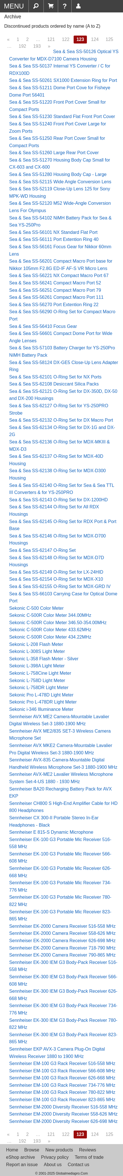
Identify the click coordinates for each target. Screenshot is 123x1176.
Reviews (87, 1149)
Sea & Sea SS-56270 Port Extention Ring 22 (54, 304)
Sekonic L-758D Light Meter (37, 680)
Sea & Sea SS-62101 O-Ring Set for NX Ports (55, 376)
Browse (31, 1149)
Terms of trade (89, 1157)
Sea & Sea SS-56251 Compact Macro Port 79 (55, 290)
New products (59, 1149)
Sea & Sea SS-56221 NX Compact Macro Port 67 (59, 275)
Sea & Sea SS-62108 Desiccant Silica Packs (54, 384)
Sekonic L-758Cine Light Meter (40, 673)
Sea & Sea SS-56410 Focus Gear (43, 326)
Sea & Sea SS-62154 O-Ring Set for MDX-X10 (56, 579)
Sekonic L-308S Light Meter (37, 651)
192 (22, 46)
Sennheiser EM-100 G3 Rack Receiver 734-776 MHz (62, 1085)
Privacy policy (55, 1157)
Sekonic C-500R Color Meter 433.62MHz (50, 629)
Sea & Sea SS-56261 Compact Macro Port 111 (56, 297)
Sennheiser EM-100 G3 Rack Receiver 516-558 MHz (62, 1063)
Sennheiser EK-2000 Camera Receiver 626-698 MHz (62, 940)
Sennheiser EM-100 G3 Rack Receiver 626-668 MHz (62, 1077)
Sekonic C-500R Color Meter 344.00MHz (50, 615)
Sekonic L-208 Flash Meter (36, 644)
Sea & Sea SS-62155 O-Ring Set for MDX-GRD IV (60, 586)
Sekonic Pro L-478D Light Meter (41, 694)
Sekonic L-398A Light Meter (37, 665)
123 (80, 39)
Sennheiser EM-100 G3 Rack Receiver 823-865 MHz (62, 1099)
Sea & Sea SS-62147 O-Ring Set (42, 550)
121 (51, 39)
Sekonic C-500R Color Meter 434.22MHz (50, 637)
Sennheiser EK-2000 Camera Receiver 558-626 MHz (62, 933)
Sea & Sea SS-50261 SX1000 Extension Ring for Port (63, 80)
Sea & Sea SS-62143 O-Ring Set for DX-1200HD (58, 499)
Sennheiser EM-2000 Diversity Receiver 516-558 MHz (63, 1107)
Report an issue (22, 1164)
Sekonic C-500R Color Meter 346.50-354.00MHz (58, 622)
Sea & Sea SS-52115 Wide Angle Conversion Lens (60, 181)
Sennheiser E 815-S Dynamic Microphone (51, 832)
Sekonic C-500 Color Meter (36, 608)
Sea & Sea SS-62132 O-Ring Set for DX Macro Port (61, 420)
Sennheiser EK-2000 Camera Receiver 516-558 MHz (62, 926)
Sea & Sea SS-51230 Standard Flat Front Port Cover (62, 116)
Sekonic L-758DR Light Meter (39, 687)
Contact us (78, 1164)
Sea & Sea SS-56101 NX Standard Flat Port (53, 232)
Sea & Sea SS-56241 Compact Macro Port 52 (55, 282)
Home (12, 1149)
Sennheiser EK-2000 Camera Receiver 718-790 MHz (62, 948)
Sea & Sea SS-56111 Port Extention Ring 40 (54, 239)
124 (95, 39)
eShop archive (20, 1157)
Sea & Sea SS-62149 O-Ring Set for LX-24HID (56, 572)
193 (37, 46)
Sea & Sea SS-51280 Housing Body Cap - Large (58, 174)
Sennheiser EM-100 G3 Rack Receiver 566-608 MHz (62, 1070)
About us (52, 1164)
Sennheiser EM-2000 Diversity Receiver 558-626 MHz (63, 1114)
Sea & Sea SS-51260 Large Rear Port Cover (54, 152)
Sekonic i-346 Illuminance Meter (41, 709)
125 (109, 39)
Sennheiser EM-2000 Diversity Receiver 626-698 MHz (63, 1121)
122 (65, 39)
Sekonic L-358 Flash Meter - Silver (43, 658)
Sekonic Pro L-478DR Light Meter (43, 702)
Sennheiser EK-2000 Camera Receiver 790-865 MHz (62, 955)
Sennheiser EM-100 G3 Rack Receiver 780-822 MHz (62, 1092)
